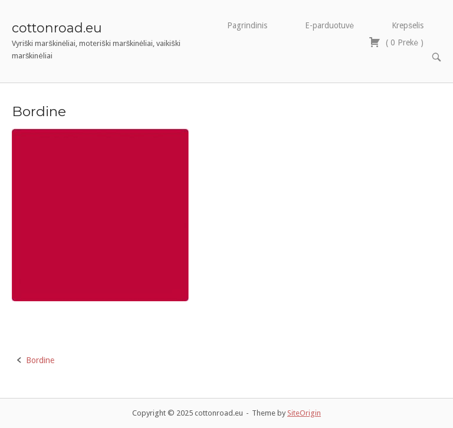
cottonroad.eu (57, 27)
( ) (396, 42)
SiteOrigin (304, 413)
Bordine (40, 360)
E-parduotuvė (329, 25)
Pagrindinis (247, 25)
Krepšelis (408, 25)
